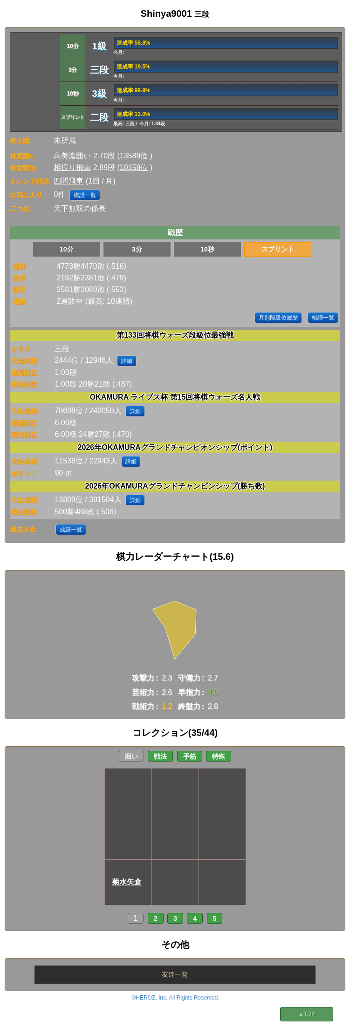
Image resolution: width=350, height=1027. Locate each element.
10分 (67, 249)
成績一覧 (71, 529)
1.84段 (158, 123)
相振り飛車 (72, 167)
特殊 (218, 756)
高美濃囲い (72, 156)
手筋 (189, 756)
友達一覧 (175, 974)
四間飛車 (68, 181)
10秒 (207, 249)
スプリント (277, 249)
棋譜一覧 (85, 195)
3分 (137, 249)
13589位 (134, 156)
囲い (131, 756)
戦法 (160, 756)
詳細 (126, 361)
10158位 (134, 167)
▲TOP (306, 1014)
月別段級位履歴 (278, 317)
